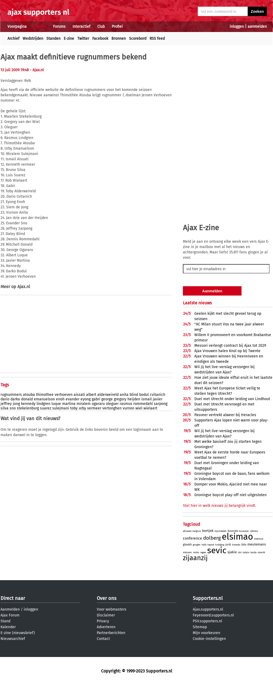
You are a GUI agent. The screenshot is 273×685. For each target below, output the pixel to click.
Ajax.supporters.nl (208, 609)
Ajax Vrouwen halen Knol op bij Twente (227, 351)
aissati (79, 394)
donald (27, 399)
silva (5, 408)
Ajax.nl (23, 286)
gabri (96, 399)
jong (16, 403)
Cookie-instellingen (209, 638)
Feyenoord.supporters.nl (213, 615)
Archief (13, 38)
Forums (59, 26)
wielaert (150, 408)
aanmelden (257, 26)
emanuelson (44, 399)
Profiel (117, 26)
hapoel (210, 545)
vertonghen (112, 408)
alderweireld (108, 394)
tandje (253, 552)
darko (15, 399)
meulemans (256, 544)
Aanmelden (10, 609)
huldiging (219, 545)
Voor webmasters (111, 609)
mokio (196, 552)
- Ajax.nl (37, 70)
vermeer (94, 408)
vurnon (128, 408)
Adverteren (106, 627)
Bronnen (118, 38)
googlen (196, 545)
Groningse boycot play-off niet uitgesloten (230, 495)
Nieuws (40, 26)
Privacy (103, 621)
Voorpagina (17, 26)
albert (91, 394)
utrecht (261, 552)
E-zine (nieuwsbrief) (18, 633)
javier (157, 399)
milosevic (187, 552)
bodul (144, 394)
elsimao (237, 536)
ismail (146, 399)
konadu (236, 544)
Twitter (83, 38)
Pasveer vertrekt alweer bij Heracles (225, 415)
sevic (216, 550)
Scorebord (137, 38)
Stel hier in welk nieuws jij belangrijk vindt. (219, 505)
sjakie (232, 552)
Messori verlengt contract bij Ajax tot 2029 (230, 345)
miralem (84, 403)
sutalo (246, 552)
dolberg (212, 538)
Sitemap (200, 627)
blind (134, 394)
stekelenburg (28, 408)
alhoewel (187, 531)
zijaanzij (195, 558)
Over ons (106, 598)
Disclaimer (106, 615)
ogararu (98, 403)
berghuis (196, 531)
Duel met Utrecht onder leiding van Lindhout (232, 399)
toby (74, 408)
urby (82, 408)
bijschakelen (221, 531)
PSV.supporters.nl (207, 621)
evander (72, 399)
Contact (103, 638)
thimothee (45, 394)
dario (5, 399)
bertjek (208, 531)
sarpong (160, 403)
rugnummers (11, 394)
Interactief (81, 26)
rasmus (126, 403)
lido (243, 544)
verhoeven (64, 394)
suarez (45, 408)
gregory (120, 399)
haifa (204, 545)
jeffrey (6, 403)
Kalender (8, 627)
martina (68, 403)
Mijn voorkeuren (206, 633)
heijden (133, 399)
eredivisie (258, 539)
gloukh (187, 544)
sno (13, 408)
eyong (86, 399)
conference (192, 538)
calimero (254, 531)
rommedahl (143, 403)
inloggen (237, 26)
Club (101, 26)
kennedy (28, 403)
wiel (138, 408)
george (107, 399)
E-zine (69, 38)
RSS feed (157, 38)
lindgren (43, 403)
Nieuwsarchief (13, 638)
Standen (53, 38)
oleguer (112, 403)
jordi (228, 544)
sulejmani (60, 408)
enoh (60, 399)
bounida (233, 531)
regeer (203, 552)
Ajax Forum (10, 615)
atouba (29, 394)
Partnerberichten (111, 633)
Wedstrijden (33, 38)
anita (124, 394)
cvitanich (157, 394)
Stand (5, 621)
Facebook (100, 38)
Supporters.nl (208, 598)
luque (56, 403)
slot (240, 552)
